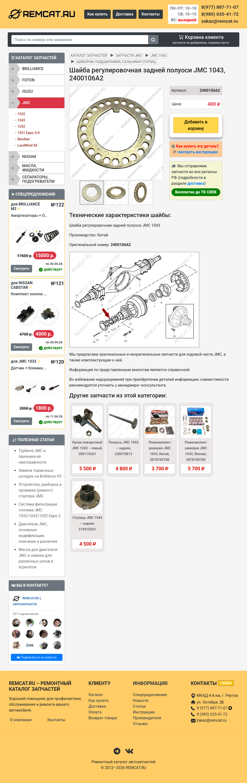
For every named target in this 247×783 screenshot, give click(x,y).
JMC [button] (26, 102)
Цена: (177, 104)
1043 (21, 120)
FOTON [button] (28, 80)
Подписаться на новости (36, 657)
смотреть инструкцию (197, 152)
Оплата (95, 712)
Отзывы (140, 723)
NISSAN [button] (29, 156)
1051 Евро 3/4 (28, 133)
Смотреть (21, 268)
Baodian (23, 139)
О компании (21, 720)
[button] (159, 133)
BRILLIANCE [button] (32, 68)
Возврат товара (103, 718)
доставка (196, 183)
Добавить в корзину (195, 125)
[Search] (79, 39)
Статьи (139, 706)
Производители (147, 718)
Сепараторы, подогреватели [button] (38, 179)
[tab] (37, 68)
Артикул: (176, 90)
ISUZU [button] (27, 91)
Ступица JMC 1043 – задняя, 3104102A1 (87, 523)
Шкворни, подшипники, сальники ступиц (116, 62)
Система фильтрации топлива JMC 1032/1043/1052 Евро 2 (40, 510)
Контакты (151, 14)
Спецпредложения (150, 694)
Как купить (97, 14)
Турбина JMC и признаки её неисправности (32, 456)
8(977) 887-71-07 (220, 7)
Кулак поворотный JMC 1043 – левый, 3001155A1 (87, 448)
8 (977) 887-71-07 (215, 708)
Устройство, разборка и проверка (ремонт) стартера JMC (40, 490)
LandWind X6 (27, 145)
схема (226, 683)
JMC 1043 (159, 56)
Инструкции (144, 712)
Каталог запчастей (89, 56)
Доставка (124, 14)
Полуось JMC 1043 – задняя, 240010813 (123, 448)
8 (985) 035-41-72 (212, 714)
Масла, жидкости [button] (33, 167)
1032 (21, 114)
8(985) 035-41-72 (220, 14)
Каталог (96, 694)
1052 (21, 126)
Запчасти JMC (129, 56)
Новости (140, 700)
